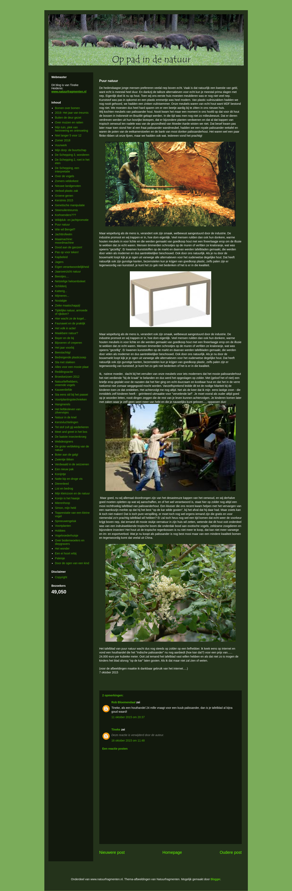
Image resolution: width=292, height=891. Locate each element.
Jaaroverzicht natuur (68, 271)
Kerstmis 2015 (64, 200)
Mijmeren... (62, 295)
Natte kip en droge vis (68, 478)
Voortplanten (63, 525)
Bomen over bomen (67, 108)
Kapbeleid (61, 257)
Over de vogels (64, 176)
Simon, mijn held (65, 507)
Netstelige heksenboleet (70, 281)
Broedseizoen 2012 (67, 376)
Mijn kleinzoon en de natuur (72, 493)
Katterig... (61, 291)
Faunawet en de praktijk (70, 323)
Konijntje (60, 474)
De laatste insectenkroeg (70, 436)
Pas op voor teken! (67, 252)
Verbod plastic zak (66, 190)
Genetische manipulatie (70, 205)
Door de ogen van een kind (72, 563)
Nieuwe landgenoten (68, 186)
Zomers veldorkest (66, 181)
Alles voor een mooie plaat (72, 367)
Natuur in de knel (66, 417)
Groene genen (64, 195)
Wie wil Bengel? (65, 229)
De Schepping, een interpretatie (67, 169)
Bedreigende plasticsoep (70, 357)
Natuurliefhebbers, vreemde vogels (66, 383)
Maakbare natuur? (66, 333)
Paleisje (60, 558)
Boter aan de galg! (66, 454)
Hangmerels (62, 404)
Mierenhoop (62, 503)
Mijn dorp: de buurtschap (70, 150)
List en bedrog (64, 488)
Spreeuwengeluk (65, 521)
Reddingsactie (64, 371)
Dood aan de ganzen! (68, 247)
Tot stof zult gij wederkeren (72, 427)
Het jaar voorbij (64, 347)
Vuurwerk (61, 145)
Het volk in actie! (65, 328)
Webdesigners (64, 441)
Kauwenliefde (63, 389)
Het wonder (62, 548)
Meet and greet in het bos (71, 431)
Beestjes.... (62, 276)
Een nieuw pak (64, 469)
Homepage (172, 852)
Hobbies (60, 530)
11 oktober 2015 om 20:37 (128, 717)
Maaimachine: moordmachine (64, 241)
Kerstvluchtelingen (66, 422)
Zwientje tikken (64, 459)
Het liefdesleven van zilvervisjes (68, 411)
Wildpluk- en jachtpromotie (72, 219)
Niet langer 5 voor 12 (68, 135)
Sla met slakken (65, 362)
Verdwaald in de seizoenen (72, 464)
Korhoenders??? (65, 215)
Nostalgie (61, 300)
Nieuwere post (112, 852)
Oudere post (231, 852)
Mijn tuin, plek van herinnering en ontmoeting (71, 129)
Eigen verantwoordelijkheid (72, 266)
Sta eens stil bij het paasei (71, 394)
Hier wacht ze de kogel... (70, 318)
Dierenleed (62, 483)
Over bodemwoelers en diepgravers (69, 542)
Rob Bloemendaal (124, 702)
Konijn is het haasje (67, 498)
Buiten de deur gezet (68, 117)
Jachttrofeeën (63, 234)
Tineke (116, 729)
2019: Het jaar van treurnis (72, 112)
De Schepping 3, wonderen (72, 154)
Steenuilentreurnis (66, 210)
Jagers (59, 262)
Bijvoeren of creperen (68, 342)
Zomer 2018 (62, 140)
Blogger (215, 879)
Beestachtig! (63, 352)
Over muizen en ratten (69, 122)
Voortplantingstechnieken (71, 399)
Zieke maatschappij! (67, 305)
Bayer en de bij (64, 338)
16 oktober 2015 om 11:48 (128, 740)
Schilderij (61, 286)
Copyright (61, 577)
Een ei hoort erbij (66, 553)
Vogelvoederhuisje (66, 535)
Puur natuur (62, 224)
